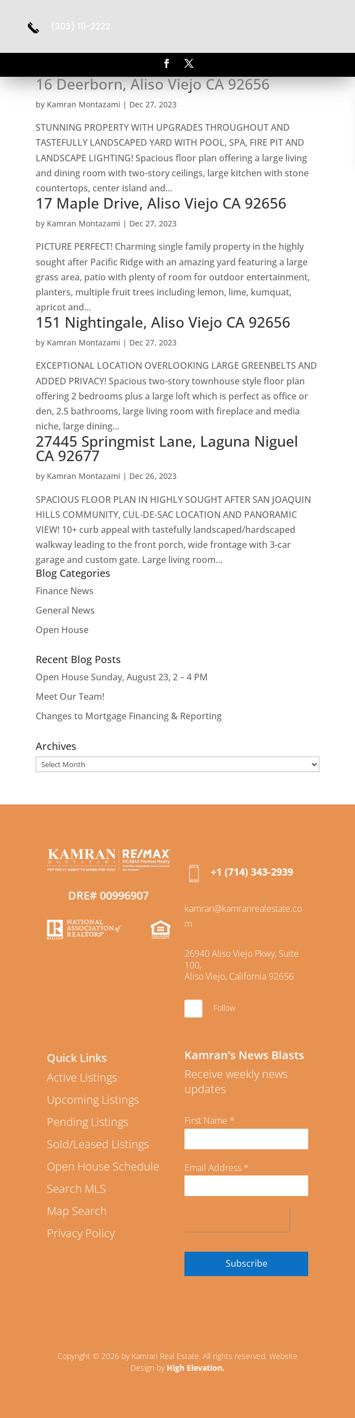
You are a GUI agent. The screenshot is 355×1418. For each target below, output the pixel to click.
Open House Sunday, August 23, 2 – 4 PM (122, 677)
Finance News (65, 591)
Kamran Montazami (83, 104)
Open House (62, 630)
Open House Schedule (103, 1166)
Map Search (77, 1210)
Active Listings (82, 1077)
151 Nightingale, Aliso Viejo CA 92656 (163, 322)
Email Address (216, 1168)
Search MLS (76, 1188)
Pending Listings (87, 1121)
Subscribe (247, 1263)
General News (65, 610)
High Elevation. (196, 1367)
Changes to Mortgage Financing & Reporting (129, 716)
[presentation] (236, 1219)
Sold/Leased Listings (98, 1144)
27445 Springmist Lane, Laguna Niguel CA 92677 (167, 448)
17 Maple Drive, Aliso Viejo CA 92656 (161, 203)
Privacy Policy (81, 1233)
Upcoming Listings (93, 1099)
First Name (209, 1120)
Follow (224, 1007)
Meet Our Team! (70, 696)
